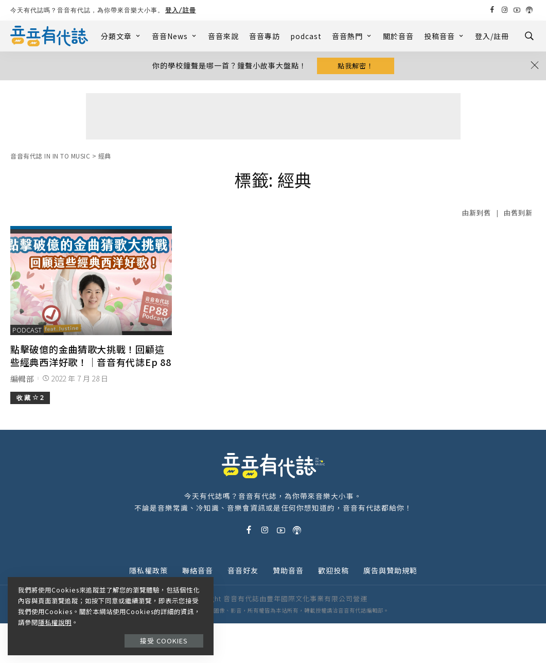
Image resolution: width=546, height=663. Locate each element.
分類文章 (121, 36)
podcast (306, 36)
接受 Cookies (164, 640)
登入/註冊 (180, 10)
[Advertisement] (273, 116)
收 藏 (30, 398)
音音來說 (223, 36)
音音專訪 (264, 36)
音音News (175, 36)
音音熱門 (352, 36)
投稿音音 (444, 36)
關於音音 (398, 36)
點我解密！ (356, 66)
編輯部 (22, 378)
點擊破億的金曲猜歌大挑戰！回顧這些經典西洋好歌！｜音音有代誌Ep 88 (90, 355)
